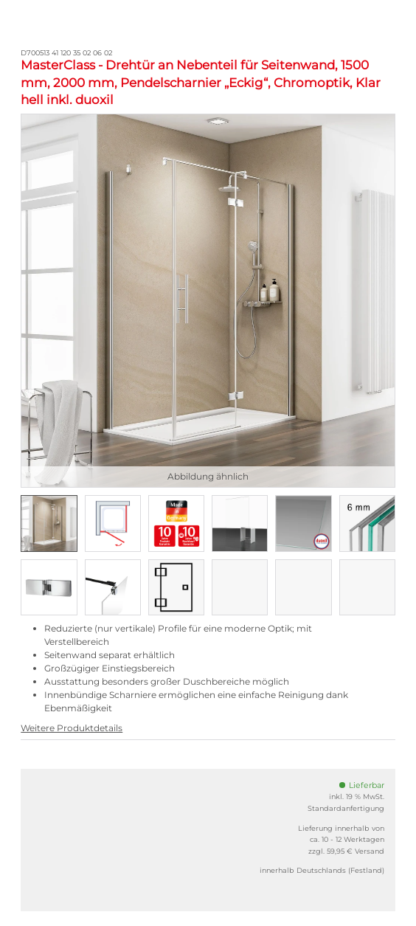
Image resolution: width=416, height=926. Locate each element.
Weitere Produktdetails (71, 727)
